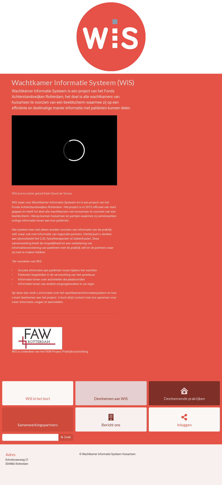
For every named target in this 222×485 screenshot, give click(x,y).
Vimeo (67, 193)
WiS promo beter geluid (27, 193)
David (55, 193)
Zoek (66, 437)
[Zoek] (30, 437)
